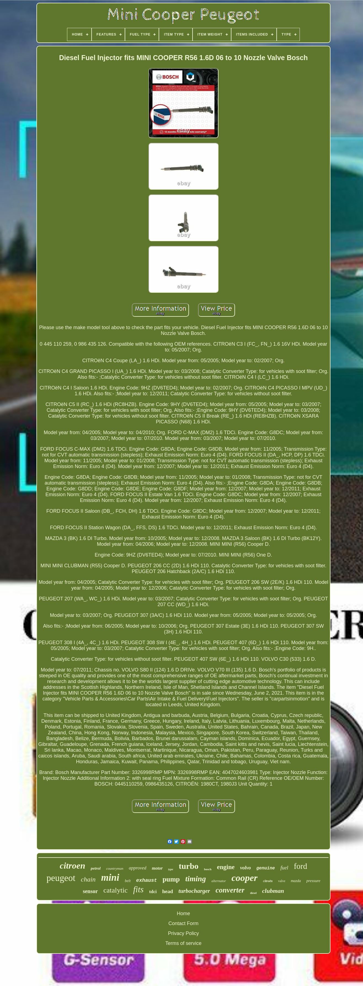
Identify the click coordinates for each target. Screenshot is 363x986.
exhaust (146, 880)
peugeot (61, 878)
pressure (313, 880)
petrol (96, 868)
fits (138, 889)
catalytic (115, 890)
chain (88, 879)
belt (128, 881)
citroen (72, 866)
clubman (273, 890)
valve (281, 881)
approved (137, 868)
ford (300, 866)
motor (157, 868)
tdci (153, 891)
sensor (90, 891)
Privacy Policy (183, 933)
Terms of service (183, 943)
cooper (244, 878)
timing (195, 878)
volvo (245, 868)
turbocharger (194, 891)
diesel (253, 892)
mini (110, 877)
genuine (265, 868)
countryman (114, 868)
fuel (285, 868)
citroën (268, 881)
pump (171, 879)
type (170, 869)
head (167, 891)
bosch (208, 869)
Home (183, 913)
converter (229, 890)
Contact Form (183, 923)
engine (226, 867)
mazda (296, 881)
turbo (189, 866)
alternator (218, 881)
